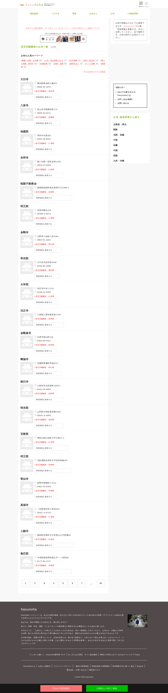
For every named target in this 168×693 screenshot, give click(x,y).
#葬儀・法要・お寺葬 (29, 60)
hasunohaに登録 (131, 26)
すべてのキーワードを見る (94, 72)
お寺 (112, 13)
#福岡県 (51, 192)
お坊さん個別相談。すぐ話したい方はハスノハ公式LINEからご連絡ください (63, 28)
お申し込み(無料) (125, 99)
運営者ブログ (94, 670)
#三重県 (51, 143)
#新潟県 (51, 270)
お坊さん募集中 (44, 666)
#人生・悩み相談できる (53, 60)
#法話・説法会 (89, 60)
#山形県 (51, 296)
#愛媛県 (51, 117)
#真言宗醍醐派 (41, 91)
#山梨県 (51, 169)
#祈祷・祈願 (58, 64)
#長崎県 (51, 465)
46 (101, 583)
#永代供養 (73, 60)
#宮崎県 (51, 491)
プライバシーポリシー (62, 666)
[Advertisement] (130, 62)
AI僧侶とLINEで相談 (107, 688)
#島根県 (51, 319)
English (140, 666)
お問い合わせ (123, 103)
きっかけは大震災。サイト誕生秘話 (82, 655)
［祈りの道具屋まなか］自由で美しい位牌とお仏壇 (63, 34)
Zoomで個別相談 (61, 688)
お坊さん (93, 13)
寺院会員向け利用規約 (101, 666)
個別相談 (34, 13)
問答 (74, 13)
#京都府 (51, 539)
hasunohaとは (29, 666)
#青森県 (51, 565)
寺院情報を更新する (44, 97)
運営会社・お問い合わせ (76, 670)
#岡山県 (51, 244)
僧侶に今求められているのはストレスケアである (120, 655)
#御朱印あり (74, 64)
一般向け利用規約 (81, 666)
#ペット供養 (90, 64)
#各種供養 (43, 64)
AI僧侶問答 (133, 13)
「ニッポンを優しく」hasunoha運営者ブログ (46, 655)
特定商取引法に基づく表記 (123, 666)
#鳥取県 (51, 91)
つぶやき (55, 13)
